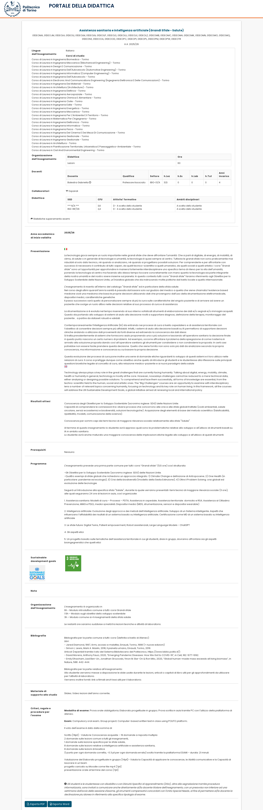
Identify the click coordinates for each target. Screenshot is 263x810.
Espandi (72, 191)
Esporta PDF (36, 804)
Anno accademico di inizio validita (42, 235)
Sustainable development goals (43, 559)
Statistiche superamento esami (51, 219)
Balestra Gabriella (77, 182)
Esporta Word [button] (59, 804)
